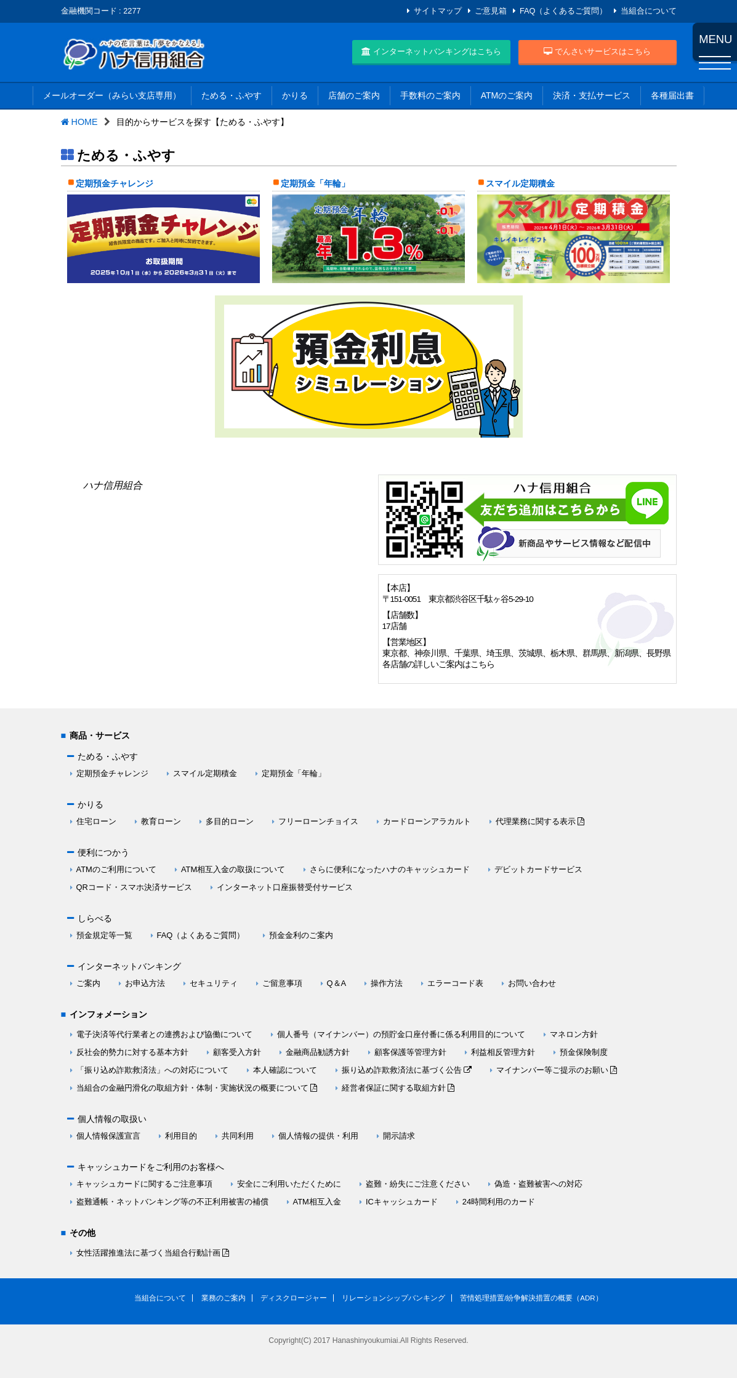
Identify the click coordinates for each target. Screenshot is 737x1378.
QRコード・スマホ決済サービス (134, 887)
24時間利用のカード (498, 1201)
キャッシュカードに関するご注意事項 (144, 1183)
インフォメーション (108, 1014)
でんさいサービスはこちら (597, 51)
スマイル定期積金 (520, 183)
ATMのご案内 (507, 95)
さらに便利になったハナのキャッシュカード (390, 869)
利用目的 (181, 1135)
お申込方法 (145, 983)
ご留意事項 (282, 983)
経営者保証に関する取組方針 (394, 1087)
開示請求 (399, 1135)
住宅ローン (96, 821)
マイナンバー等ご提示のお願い (552, 1070)
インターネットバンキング (129, 966)
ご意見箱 (491, 10)
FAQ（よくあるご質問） (564, 10)
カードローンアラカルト (427, 821)
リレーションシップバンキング (393, 1298)
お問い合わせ (532, 983)
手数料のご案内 (430, 95)
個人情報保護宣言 (108, 1135)
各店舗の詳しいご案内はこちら (438, 664)
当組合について (649, 10)
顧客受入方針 (237, 1052)
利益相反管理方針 (503, 1052)
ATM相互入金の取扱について (233, 869)
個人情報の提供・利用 (318, 1135)
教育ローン (161, 821)
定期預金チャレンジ (114, 183)
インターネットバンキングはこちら (431, 51)
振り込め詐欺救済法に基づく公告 (402, 1070)
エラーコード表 (455, 983)
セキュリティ (214, 983)
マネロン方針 (574, 1034)
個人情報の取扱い (112, 1119)
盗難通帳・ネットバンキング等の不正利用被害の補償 (172, 1201)
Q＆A (337, 983)
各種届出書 (672, 95)
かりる (295, 95)
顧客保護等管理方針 (410, 1052)
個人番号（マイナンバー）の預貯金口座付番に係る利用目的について (401, 1034)
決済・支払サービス (591, 95)
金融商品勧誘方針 (318, 1052)
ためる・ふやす (231, 95)
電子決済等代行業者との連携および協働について (164, 1034)
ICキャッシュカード (402, 1201)
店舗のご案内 (354, 95)
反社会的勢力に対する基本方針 (132, 1052)
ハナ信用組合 (112, 485)
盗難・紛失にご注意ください (418, 1183)
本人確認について (285, 1070)
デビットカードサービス (538, 869)
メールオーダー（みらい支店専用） (112, 95)
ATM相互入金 (317, 1201)
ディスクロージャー (293, 1298)
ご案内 (88, 983)
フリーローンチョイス (318, 821)
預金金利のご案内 (301, 935)
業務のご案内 (223, 1298)
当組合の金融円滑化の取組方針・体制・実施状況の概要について (192, 1087)
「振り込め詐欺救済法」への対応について (152, 1070)
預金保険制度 (584, 1052)
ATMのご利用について (116, 869)
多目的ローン (230, 821)
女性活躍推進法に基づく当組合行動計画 (148, 1252)
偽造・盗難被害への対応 (538, 1183)
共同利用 (238, 1135)
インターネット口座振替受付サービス (285, 887)
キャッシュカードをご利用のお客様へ (151, 1167)
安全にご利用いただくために (289, 1183)
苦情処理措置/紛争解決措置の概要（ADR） (531, 1298)
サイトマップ (438, 10)
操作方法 (387, 983)
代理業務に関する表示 (536, 821)
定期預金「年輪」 (315, 183)
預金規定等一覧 (104, 935)
